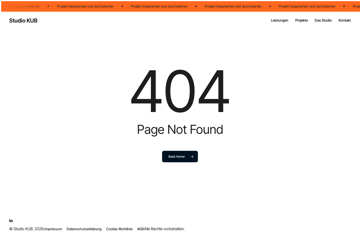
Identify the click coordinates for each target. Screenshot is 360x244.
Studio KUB (23, 20)
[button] (53, 229)
